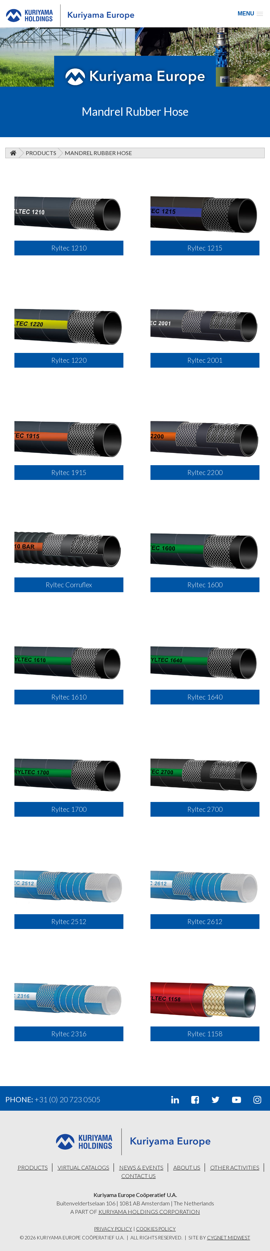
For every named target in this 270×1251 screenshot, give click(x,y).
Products (41, 152)
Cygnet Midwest (228, 1237)
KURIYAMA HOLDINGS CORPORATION (149, 1211)
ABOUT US (186, 1167)
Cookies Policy (156, 1229)
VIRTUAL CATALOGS (83, 1167)
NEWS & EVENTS (141, 1167)
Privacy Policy (113, 1229)
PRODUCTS (33, 1167)
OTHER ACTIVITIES (234, 1167)
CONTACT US (138, 1175)
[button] (250, 13)
